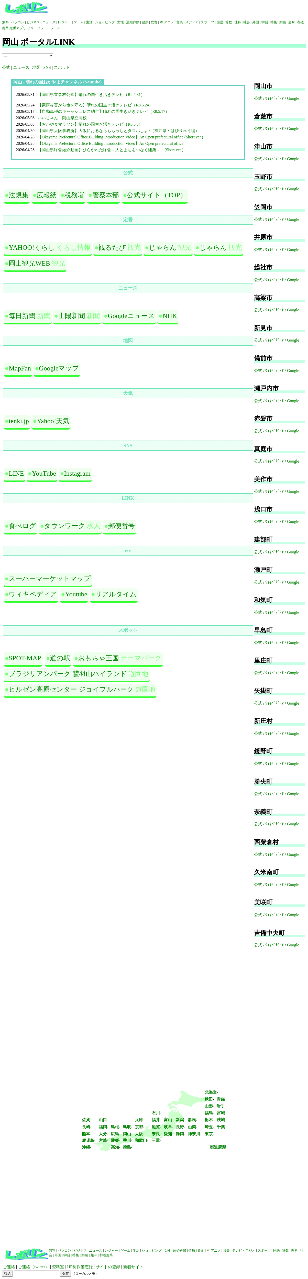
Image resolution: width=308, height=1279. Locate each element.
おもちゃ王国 (98, 658)
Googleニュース (131, 316)
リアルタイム (116, 594)
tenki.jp (19, 421)
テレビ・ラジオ (243, 1250)
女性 (120, 22)
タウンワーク (64, 526)
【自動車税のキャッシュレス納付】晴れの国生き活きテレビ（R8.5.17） (103, 111)
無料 (5, 22)
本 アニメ (167, 22)
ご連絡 (9, 1267)
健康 (145, 22)
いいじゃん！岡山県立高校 (62, 118)
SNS (47, 67)
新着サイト (133, 1267)
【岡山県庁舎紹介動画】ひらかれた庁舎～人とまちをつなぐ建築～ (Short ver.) (110, 150)
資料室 (58, 1267)
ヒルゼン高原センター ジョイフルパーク (71, 689)
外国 (255, 22)
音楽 (179, 22)
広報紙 (47, 195)
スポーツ (207, 22)
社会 (247, 22)
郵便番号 (121, 526)
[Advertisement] (154, 1202)
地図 (36, 67)
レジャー (64, 22)
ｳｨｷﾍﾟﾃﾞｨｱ (274, 98)
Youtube (76, 594)
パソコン (17, 22)
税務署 (74, 195)
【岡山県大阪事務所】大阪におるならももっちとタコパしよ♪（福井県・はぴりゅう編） (118, 130)
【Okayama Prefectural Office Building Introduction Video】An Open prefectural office (110, 143)
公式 (6, 67)
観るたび (112, 247)
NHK (170, 316)
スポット (62, 67)
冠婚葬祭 (132, 22)
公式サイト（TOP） (157, 195)
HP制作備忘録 (80, 1267)
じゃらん (163, 247)
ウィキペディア (33, 594)
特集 (273, 22)
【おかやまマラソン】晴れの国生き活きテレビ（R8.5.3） (90, 124)
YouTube (44, 473)
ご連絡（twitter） (33, 1267)
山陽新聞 (71, 316)
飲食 (154, 22)
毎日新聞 (22, 316)
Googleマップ (59, 368)
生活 (89, 22)
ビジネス (33, 22)
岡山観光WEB (29, 263)
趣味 (291, 22)
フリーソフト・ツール (43, 28)
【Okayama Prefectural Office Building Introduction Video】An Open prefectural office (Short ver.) (120, 137)
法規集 (19, 195)
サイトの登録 (108, 1267)
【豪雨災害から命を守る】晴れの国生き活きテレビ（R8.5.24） (95, 105)
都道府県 (218, 1147)
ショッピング (105, 22)
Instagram (77, 473)
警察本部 (105, 195)
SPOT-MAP (25, 658)
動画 (282, 22)
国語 (219, 22)
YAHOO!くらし (32, 247)
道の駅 (60, 658)
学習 (264, 22)
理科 (237, 22)
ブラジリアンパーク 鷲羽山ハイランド (68, 673)
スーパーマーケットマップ (50, 578)
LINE (16, 473)
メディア (192, 22)
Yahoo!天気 (53, 421)
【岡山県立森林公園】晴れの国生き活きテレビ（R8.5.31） (91, 94)
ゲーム (79, 22)
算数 (228, 22)
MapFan (20, 368)
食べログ (22, 526)
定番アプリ (17, 28)
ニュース (49, 22)
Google (293, 98)
